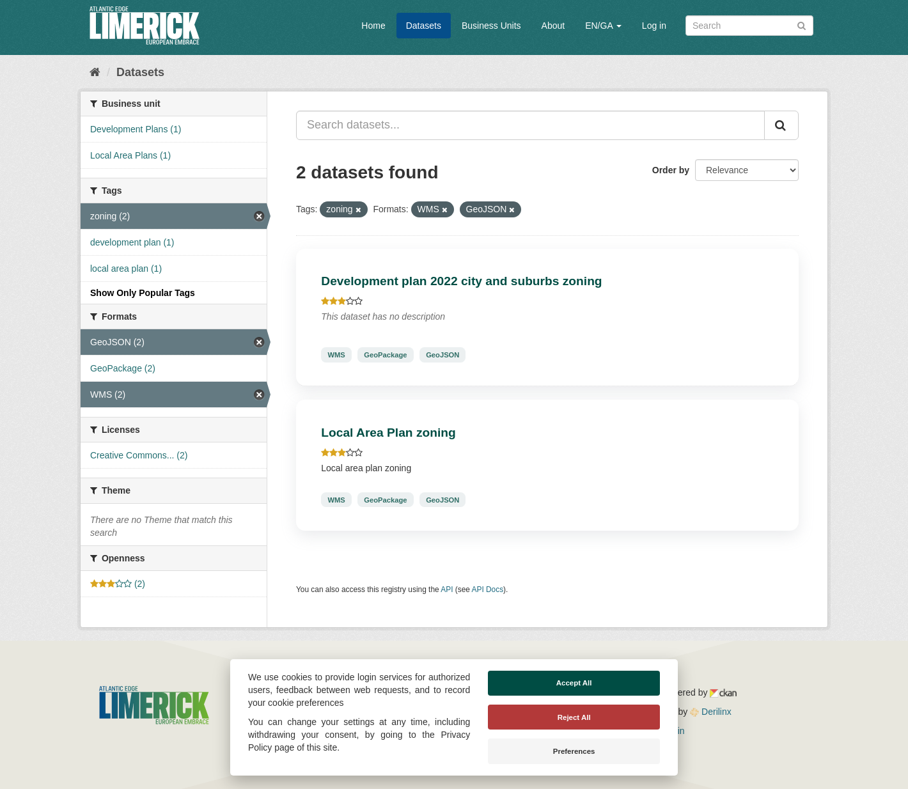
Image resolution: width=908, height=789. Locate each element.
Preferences (574, 751)
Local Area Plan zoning (388, 432)
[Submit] (801, 24)
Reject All (574, 717)
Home (373, 25)
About (553, 25)
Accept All (574, 683)
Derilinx (711, 712)
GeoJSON (442, 355)
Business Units (491, 25)
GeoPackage (385, 355)
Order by (670, 170)
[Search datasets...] (530, 125)
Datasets (423, 25)
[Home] (95, 72)
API (447, 589)
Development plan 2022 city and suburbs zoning (461, 281)
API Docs (488, 589)
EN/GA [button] (603, 25)
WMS (336, 355)
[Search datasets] (749, 25)
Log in (654, 25)
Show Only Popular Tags (142, 293)
